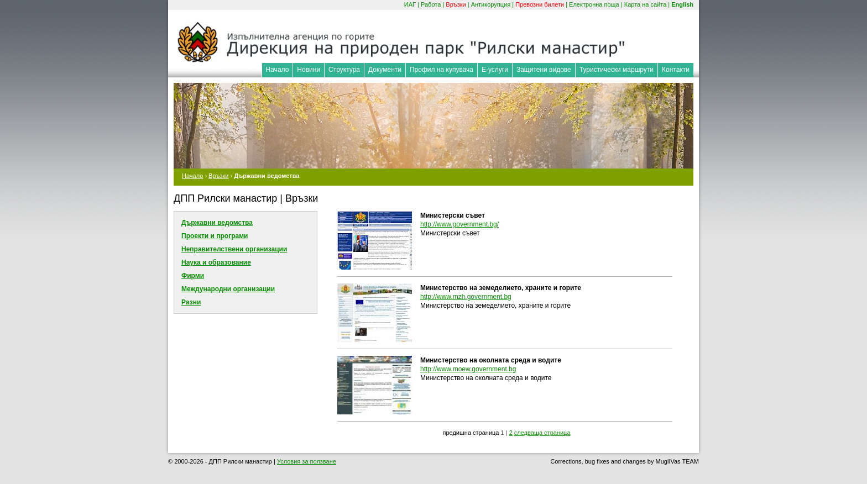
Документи (384, 69)
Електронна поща (594, 4)
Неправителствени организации (234, 249)
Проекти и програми (214, 236)
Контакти (676, 69)
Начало (277, 69)
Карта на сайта (645, 4)
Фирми (192, 276)
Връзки (456, 4)
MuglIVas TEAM (677, 461)
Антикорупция (491, 4)
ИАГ (410, 4)
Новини (308, 69)
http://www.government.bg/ (459, 224)
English (682, 4)
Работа (431, 4)
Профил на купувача (441, 69)
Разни (191, 302)
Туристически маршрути (616, 69)
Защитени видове (543, 69)
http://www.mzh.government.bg (465, 297)
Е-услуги (495, 69)
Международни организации (228, 289)
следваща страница (542, 432)
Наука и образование (216, 262)
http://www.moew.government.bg (468, 369)
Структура (344, 69)
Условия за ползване (306, 461)
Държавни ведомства (217, 223)
